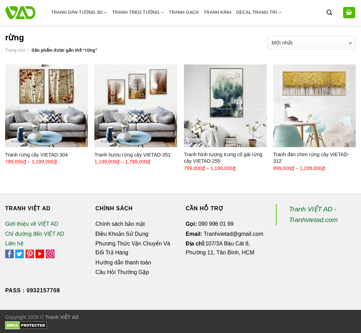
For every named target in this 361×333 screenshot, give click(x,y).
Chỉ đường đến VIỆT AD (34, 234)
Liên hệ (14, 243)
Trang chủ (15, 50)
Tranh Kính (217, 12)
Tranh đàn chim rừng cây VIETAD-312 (311, 158)
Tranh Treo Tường (138, 12)
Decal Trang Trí (259, 12)
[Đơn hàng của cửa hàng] (311, 43)
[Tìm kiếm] (329, 12)
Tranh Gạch (184, 12)
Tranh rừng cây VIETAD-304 (36, 155)
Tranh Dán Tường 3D (79, 12)
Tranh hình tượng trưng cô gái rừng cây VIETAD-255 (223, 158)
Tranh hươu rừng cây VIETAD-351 (132, 155)
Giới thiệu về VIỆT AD (31, 224)
